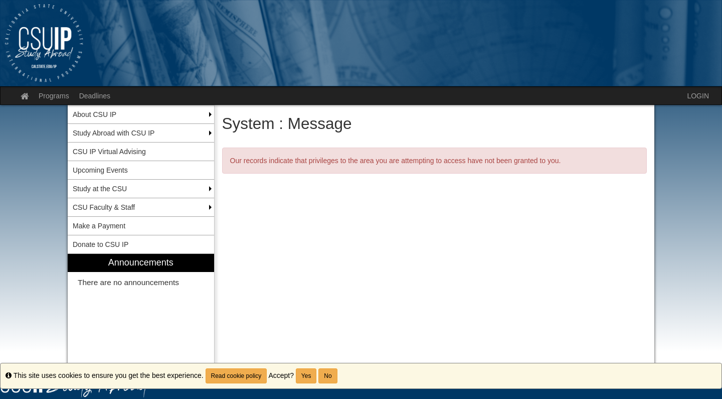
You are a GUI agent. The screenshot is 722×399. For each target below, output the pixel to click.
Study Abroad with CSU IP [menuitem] (113, 133)
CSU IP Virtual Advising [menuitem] (109, 152)
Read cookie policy (236, 375)
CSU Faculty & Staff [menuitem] (104, 207)
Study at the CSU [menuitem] (100, 189)
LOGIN (698, 96)
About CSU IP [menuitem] (94, 114)
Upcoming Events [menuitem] (100, 170)
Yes (306, 375)
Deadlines (94, 96)
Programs (54, 96)
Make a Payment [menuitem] (99, 226)
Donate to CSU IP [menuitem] (100, 244)
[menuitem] (141, 312)
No (327, 375)
